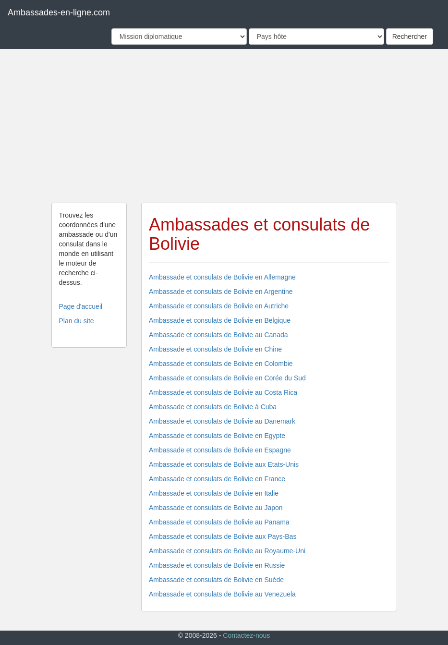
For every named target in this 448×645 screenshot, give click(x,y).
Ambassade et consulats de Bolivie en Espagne (220, 450)
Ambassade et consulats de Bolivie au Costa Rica (223, 392)
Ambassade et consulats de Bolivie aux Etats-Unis (224, 464)
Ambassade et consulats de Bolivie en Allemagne (222, 277)
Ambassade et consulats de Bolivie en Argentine (221, 291)
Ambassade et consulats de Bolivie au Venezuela (222, 594)
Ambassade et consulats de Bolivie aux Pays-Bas (222, 536)
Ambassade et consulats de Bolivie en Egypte (217, 435)
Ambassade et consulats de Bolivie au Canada (218, 335)
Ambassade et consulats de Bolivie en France (217, 479)
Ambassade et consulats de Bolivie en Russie (217, 565)
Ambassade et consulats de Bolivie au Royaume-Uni (227, 551)
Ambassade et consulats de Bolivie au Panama (219, 522)
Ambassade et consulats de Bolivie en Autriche (219, 306)
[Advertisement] (224, 126)
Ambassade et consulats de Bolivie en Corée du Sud (227, 378)
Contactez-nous (246, 635)
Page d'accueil (81, 306)
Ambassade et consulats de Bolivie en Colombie (221, 363)
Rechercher (409, 36)
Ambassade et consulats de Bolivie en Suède (216, 580)
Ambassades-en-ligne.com (59, 12)
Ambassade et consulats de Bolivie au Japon (216, 507)
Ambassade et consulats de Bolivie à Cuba (213, 407)
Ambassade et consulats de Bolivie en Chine (215, 349)
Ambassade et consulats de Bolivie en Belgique (220, 320)
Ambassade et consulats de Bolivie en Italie (213, 493)
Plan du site (76, 321)
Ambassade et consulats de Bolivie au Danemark (222, 421)
